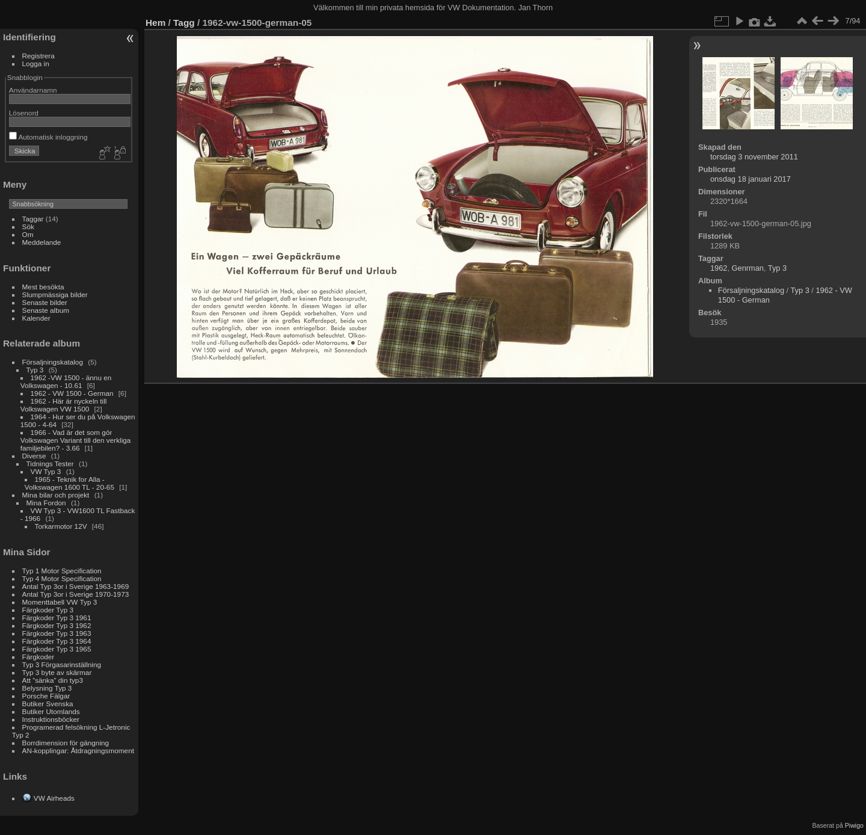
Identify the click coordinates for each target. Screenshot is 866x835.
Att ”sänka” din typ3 (52, 680)
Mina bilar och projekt (56, 495)
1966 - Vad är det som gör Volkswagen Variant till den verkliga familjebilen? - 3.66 (75, 440)
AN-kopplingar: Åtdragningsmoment (78, 750)
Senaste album (46, 310)
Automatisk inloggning (48, 137)
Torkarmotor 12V (61, 526)
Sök (28, 226)
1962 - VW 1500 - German (72, 393)
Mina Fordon (46, 503)
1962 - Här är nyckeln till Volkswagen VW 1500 (63, 405)
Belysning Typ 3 (47, 688)
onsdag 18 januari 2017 (750, 178)
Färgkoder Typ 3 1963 (56, 633)
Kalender (36, 318)
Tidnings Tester (50, 463)
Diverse (34, 456)
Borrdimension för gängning (65, 743)
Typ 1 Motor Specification (62, 571)
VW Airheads (54, 798)
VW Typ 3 (46, 471)
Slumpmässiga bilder (55, 294)
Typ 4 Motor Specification (62, 578)
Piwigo (854, 825)
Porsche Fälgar (46, 696)
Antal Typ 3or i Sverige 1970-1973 (75, 594)
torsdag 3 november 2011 (754, 156)
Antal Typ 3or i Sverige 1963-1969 (75, 586)
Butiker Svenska (47, 703)
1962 (718, 268)
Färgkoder (38, 657)
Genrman (748, 268)
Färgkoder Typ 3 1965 (56, 649)
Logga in (35, 63)
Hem (155, 22)
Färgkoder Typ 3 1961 (56, 617)
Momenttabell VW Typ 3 (59, 602)
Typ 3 (35, 370)
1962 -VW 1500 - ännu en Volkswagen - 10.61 (66, 381)
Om (28, 234)
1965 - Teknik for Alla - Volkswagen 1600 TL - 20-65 (69, 483)
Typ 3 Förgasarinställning (61, 664)
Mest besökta (43, 287)
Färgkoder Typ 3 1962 (56, 625)
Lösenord (23, 113)
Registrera (38, 56)
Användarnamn (33, 90)
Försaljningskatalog (52, 362)
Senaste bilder (44, 302)
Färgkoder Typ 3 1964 (56, 641)
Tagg (184, 22)
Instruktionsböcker (50, 719)
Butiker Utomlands (51, 711)
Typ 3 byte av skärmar (57, 672)
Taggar (33, 219)
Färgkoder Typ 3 (47, 610)
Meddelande (41, 242)
